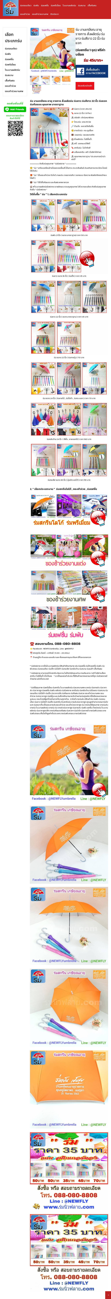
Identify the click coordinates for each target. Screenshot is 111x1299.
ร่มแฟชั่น (45, 5)
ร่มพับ (36, 5)
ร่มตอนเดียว (25, 5)
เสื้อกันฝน (92, 5)
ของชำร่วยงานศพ (40, 14)
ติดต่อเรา (54, 14)
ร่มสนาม (82, 5)
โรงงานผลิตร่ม (69, 5)
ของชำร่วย (25, 14)
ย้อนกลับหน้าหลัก (85, 85)
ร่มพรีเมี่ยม (56, 5)
